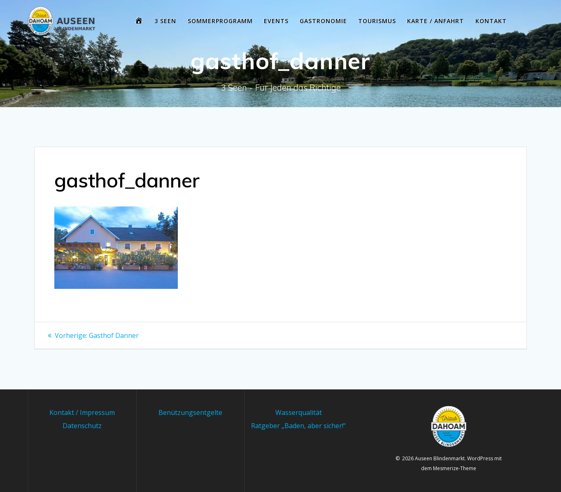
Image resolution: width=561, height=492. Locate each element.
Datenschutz (82, 425)
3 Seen (165, 21)
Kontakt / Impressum (82, 412)
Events (276, 21)
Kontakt (491, 21)
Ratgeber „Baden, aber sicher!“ (298, 425)
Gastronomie (323, 21)
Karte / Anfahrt (435, 21)
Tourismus (377, 21)
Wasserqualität (298, 412)
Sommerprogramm (220, 21)
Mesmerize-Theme (454, 468)
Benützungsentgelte (190, 412)
